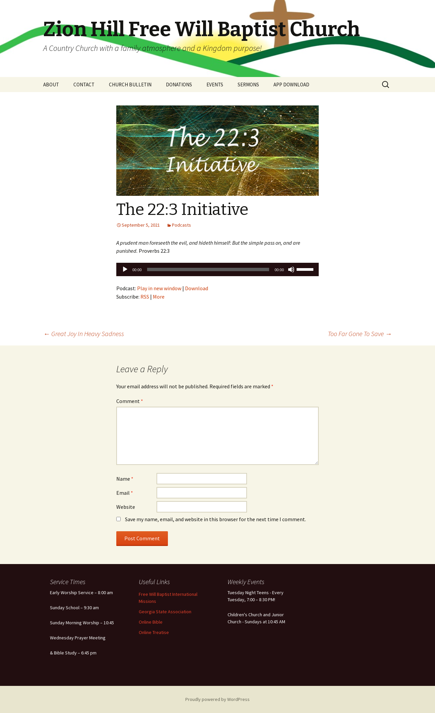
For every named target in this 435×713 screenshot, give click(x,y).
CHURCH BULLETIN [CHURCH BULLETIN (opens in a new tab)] (130, 84)
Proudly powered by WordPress (217, 699)
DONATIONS (179, 84)
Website (125, 506)
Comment (129, 401)
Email (124, 492)
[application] (217, 269)
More (159, 296)
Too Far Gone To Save (360, 333)
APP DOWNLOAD (291, 84)
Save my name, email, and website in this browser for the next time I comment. (215, 519)
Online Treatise (154, 632)
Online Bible (151, 622)
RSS (144, 296)
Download (196, 288)
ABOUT (51, 84)
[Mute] (291, 269)
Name (124, 478)
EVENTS (214, 84)
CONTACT (84, 84)
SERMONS (248, 84)
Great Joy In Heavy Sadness (83, 333)
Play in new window (159, 288)
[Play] (125, 269)
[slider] (208, 269)
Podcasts (181, 225)
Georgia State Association (165, 612)
